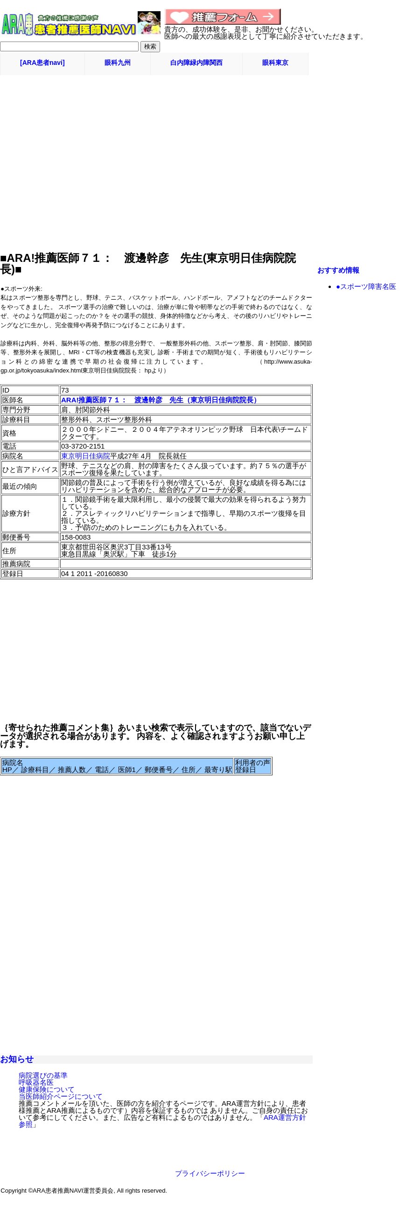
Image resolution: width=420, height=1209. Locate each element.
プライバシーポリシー (210, 1173)
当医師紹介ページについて (61, 1096)
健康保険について (47, 1089)
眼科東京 (275, 62)
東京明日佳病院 (85, 456)
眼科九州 (118, 62)
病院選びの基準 (43, 1075)
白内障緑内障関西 (196, 62)
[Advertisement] (210, 96)
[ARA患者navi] (42, 62)
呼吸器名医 (36, 1082)
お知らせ (17, 1059)
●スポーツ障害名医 (366, 286)
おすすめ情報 (338, 270)
